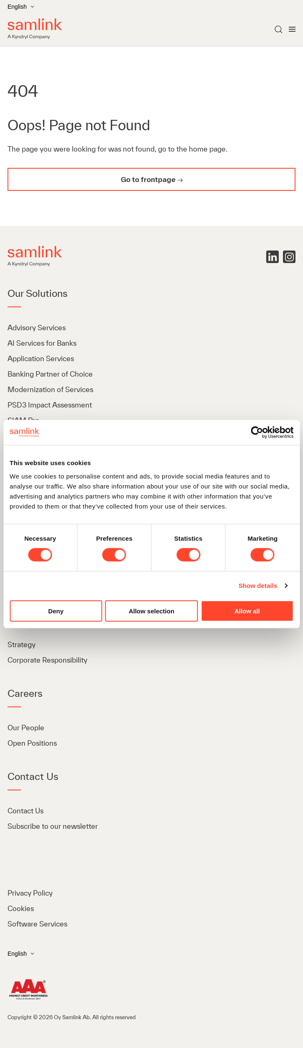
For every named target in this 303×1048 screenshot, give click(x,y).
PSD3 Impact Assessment (50, 405)
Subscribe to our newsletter (53, 826)
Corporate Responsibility (47, 660)
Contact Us (25, 811)
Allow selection (151, 610)
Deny (56, 610)
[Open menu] (292, 29)
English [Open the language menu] (21, 6)
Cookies (21, 908)
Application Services (41, 358)
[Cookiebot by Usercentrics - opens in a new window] (256, 432)
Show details (258, 585)
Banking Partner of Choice (50, 374)
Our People (26, 728)
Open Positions (32, 743)
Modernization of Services (50, 389)
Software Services (37, 924)
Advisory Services (37, 328)
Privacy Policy (30, 893)
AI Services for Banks (43, 343)
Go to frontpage (148, 179)
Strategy (22, 644)
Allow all (247, 610)
